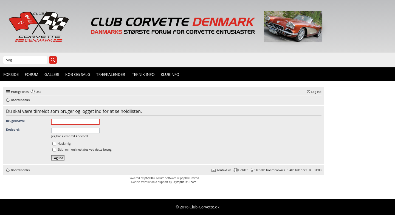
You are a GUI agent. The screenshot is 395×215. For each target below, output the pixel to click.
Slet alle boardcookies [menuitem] (270, 170)
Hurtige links (20, 92)
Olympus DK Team (184, 182)
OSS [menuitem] (38, 92)
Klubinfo (170, 74)
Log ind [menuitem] (316, 92)
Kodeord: (12, 129)
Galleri (51, 74)
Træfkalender (110, 74)
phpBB (148, 178)
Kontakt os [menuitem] (224, 170)
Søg (53, 60)
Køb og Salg (77, 74)
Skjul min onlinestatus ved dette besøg (82, 149)
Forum (31, 74)
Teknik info (143, 74)
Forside (11, 74)
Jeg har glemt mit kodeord (69, 136)
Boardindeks (20, 170)
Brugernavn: (15, 121)
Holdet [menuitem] (243, 170)
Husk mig (61, 143)
